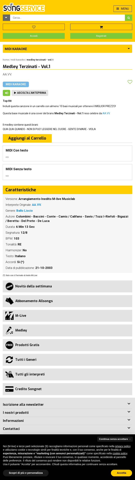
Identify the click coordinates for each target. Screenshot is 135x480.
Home (6, 59)
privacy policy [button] (123, 446)
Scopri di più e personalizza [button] (26, 472)
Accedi (34, 35)
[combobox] (67, 17)
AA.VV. (7, 74)
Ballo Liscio (24, 210)
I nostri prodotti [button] (16, 412)
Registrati (101, 35)
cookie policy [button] (120, 453)
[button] (6, 17)
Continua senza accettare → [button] (115, 439)
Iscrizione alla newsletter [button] (23, 404)
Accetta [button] (121, 472)
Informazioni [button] (13, 421)
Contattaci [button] (11, 429)
